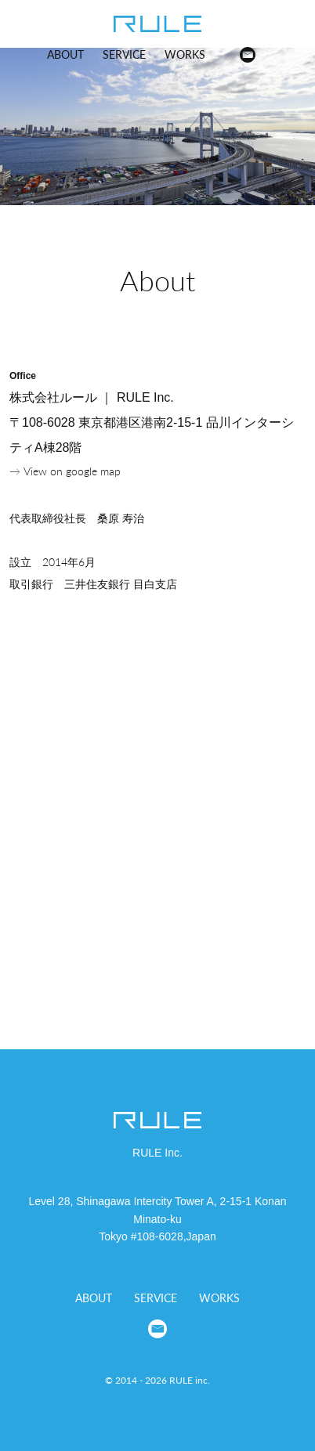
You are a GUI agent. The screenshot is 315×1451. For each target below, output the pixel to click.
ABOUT (65, 54)
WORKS (185, 54)
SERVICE (124, 54)
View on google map (72, 471)
